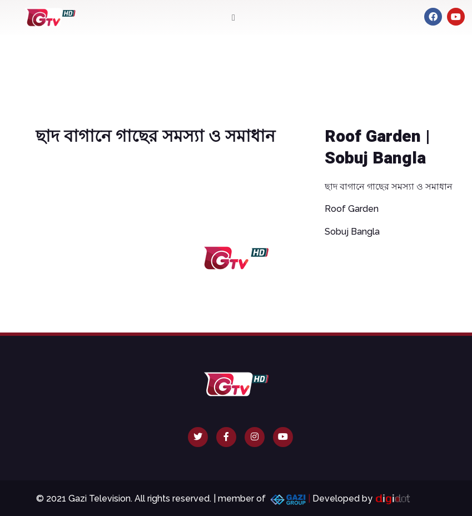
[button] (233, 18)
